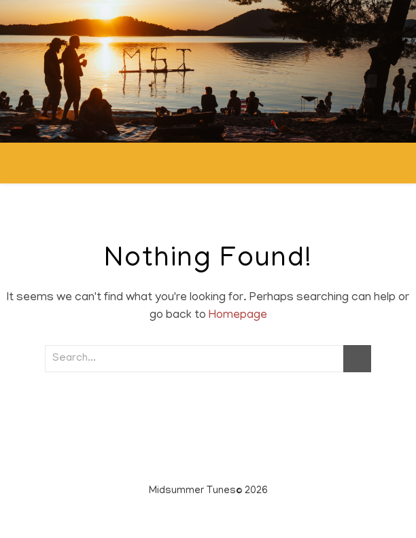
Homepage (238, 316)
